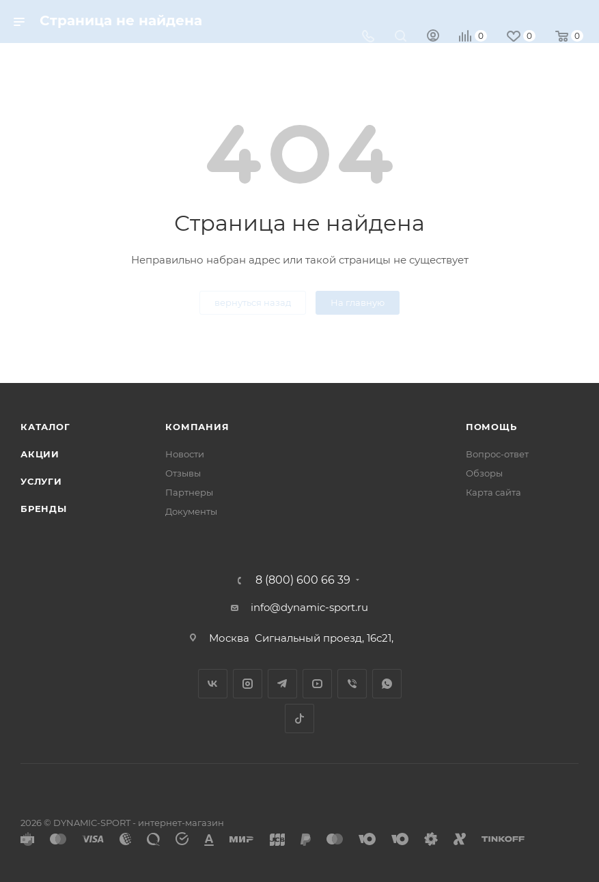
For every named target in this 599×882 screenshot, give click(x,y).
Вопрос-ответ (497, 454)
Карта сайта (493, 492)
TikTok (299, 718)
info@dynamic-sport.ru (309, 607)
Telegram (282, 683)
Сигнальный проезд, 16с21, (325, 637)
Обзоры (484, 473)
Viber (352, 683)
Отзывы (183, 473)
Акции (39, 454)
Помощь (491, 426)
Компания (197, 426)
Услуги (41, 481)
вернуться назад (252, 302)
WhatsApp (387, 683)
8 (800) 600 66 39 (302, 580)
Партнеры (189, 492)
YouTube (317, 683)
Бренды (43, 508)
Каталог (45, 426)
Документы (191, 511)
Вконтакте (212, 683)
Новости (184, 454)
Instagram (247, 683)
